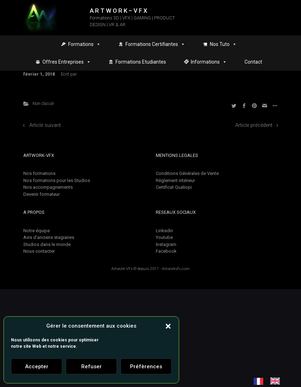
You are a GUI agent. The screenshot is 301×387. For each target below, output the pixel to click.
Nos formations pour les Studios (56, 180)
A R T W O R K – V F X (118, 10)
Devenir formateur (41, 194)
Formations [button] (84, 44)
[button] (168, 325)
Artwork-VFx (121, 268)
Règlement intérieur (175, 180)
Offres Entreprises (66, 62)
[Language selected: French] (270, 381)
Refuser (91, 366)
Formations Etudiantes (141, 62)
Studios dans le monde (47, 244)
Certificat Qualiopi (174, 187)
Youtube (164, 237)
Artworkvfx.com (176, 268)
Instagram (166, 244)
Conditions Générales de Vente (187, 173)
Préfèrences (146, 366)
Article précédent (253, 125)
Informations (209, 62)
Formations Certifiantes (155, 44)
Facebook (166, 251)
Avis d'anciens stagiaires (48, 237)
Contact (253, 62)
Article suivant (45, 125)
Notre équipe (36, 230)
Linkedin (164, 230)
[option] (277, 381)
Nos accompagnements (48, 187)
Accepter (36, 366)
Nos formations (39, 173)
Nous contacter (39, 251)
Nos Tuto (223, 44)
